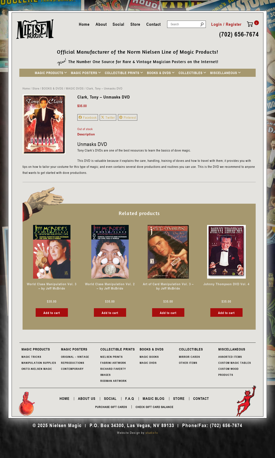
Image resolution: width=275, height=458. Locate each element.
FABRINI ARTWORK (113, 362)
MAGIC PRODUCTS (49, 73)
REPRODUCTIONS (72, 362)
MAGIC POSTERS (84, 73)
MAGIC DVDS (75, 88)
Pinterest (127, 117)
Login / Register (226, 24)
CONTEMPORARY (72, 368)
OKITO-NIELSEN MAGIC (36, 368)
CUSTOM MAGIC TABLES (234, 362)
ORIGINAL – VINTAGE (75, 356)
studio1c (152, 432)
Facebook (88, 117)
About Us (86, 398)
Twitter (108, 117)
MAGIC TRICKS (31, 356)
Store (135, 24)
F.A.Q (129, 398)
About (101, 24)
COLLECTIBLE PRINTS (122, 73)
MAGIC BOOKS (149, 356)
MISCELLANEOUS (223, 73)
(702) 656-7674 (239, 34)
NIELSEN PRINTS (111, 356)
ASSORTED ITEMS (230, 356)
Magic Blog (154, 398)
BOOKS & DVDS (159, 73)
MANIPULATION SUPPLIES (38, 362)
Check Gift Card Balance (154, 407)
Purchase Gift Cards (111, 407)
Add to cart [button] (51, 313)
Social (118, 24)
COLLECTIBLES (191, 73)
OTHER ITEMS (188, 362)
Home (84, 24)
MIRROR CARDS (189, 356)
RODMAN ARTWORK (113, 380)
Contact (153, 24)
